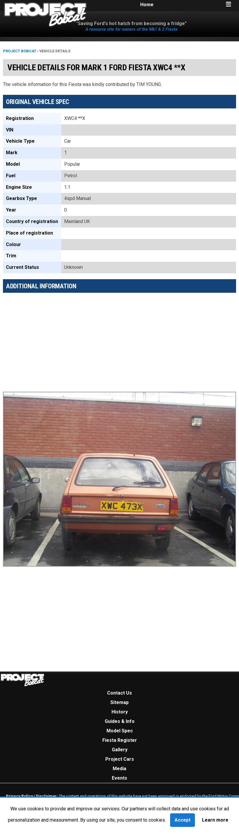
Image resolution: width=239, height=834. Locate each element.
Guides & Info (120, 721)
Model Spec (119, 731)
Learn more (215, 820)
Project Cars (119, 759)
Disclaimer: (47, 796)
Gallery (119, 749)
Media (119, 768)
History (120, 712)
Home (147, 4)
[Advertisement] (119, 338)
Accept (182, 820)
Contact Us (119, 693)
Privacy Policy (19, 796)
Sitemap (119, 702)
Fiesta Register (119, 740)
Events (119, 778)
